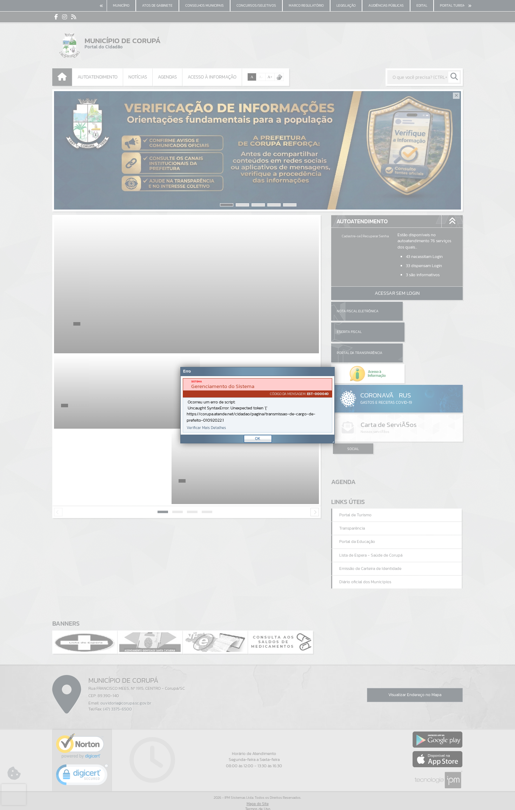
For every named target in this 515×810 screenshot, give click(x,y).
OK (257, 438)
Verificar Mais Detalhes (206, 427)
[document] (257, 405)
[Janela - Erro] (257, 405)
